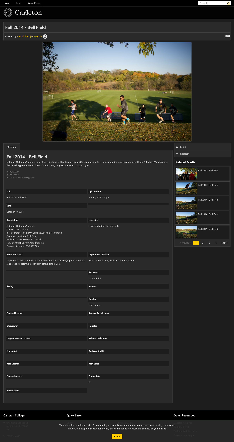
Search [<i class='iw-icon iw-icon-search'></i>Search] (229, 3)
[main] (117, 214)
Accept (117, 436)
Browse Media (33, 3)
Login (181, 146)
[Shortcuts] (227, 36)
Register (182, 153)
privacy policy (109, 428)
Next (224, 242)
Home (18, 3)
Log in (6, 3)
